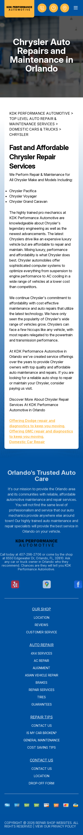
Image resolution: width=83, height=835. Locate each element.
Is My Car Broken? (42, 733)
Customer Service (41, 632)
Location (41, 617)
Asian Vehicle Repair (41, 675)
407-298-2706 (23, 554)
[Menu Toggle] (76, 7)
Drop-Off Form (41, 783)
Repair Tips (41, 717)
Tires (41, 697)
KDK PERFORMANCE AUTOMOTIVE (39, 113)
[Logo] (19, 8)
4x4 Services (41, 653)
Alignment (41, 668)
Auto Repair (41, 645)
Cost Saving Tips (41, 747)
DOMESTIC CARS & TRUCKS (33, 129)
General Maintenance (41, 740)
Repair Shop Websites (54, 823)
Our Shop (41, 609)
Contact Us (41, 725)
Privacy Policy (63, 826)
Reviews (41, 625)
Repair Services (41, 690)
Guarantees (41, 704)
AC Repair (41, 660)
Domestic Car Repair (27, 442)
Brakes (41, 682)
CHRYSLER (18, 134)
